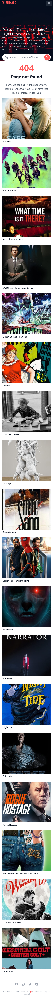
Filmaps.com (14, 991)
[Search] (23, 57)
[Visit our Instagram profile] (23, 984)
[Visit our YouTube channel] (36, 984)
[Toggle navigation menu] (49, 3)
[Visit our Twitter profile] (30, 984)
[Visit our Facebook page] (16, 984)
